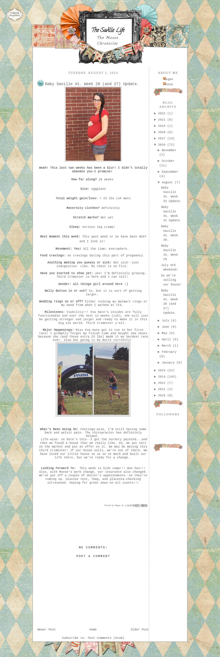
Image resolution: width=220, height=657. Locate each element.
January (169, 362)
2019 (162, 126)
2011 (162, 389)
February (169, 352)
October (168, 161)
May (165, 333)
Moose (168, 84)
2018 (162, 132)
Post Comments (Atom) (106, 638)
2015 (162, 370)
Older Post (140, 629)
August (168, 182)
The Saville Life (107, 30)
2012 (162, 383)
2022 (162, 113)
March (167, 345)
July (166, 320)
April (167, 339)
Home (93, 629)
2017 (162, 138)
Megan (168, 79)
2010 (162, 395)
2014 (162, 376)
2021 (162, 119)
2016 (162, 145)
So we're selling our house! (171, 280)
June (166, 327)
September (170, 172)
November (169, 150)
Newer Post (46, 629)
